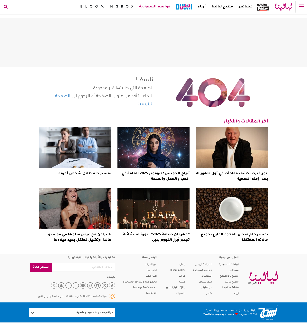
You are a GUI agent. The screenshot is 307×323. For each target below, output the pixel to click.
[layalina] (262, 277)
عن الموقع (151, 264)
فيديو (182, 282)
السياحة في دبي (203, 264)
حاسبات (180, 293)
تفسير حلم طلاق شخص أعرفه (85, 174)
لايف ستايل (205, 282)
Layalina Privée (230, 287)
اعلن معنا (151, 276)
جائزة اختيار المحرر (175, 287)
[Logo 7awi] (268, 312)
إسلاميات (206, 276)
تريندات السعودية (229, 264)
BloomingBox (177, 270)
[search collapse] (5, 7)
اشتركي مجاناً (41, 267)
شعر (209, 293)
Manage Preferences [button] (145, 287)
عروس (181, 276)
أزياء (202, 7)
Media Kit (151, 293)
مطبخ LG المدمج (229, 276)
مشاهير (245, 7)
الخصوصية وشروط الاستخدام (140, 282)
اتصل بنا (152, 270)
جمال (182, 264)
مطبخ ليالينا (222, 7)
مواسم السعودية (154, 7)
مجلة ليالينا (206, 287)
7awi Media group (214, 314)
